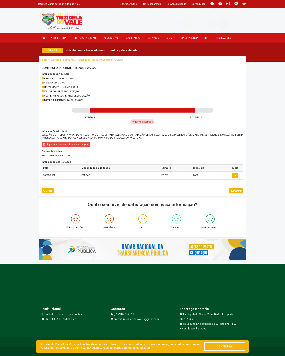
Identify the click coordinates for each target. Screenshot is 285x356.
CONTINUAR (225, 346)
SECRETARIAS (134, 38)
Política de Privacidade (55, 347)
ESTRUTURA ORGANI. (86, 38)
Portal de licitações (88, 59)
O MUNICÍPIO (112, 38)
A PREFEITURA (59, 38)
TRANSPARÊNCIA (189, 38)
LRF (207, 38)
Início (44, 59)
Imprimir (236, 191)
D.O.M (170, 38)
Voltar (47, 191)
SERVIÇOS (154, 38)
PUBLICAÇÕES (224, 38)
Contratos (106, 59)
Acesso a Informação (62, 59)
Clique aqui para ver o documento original (65, 144)
